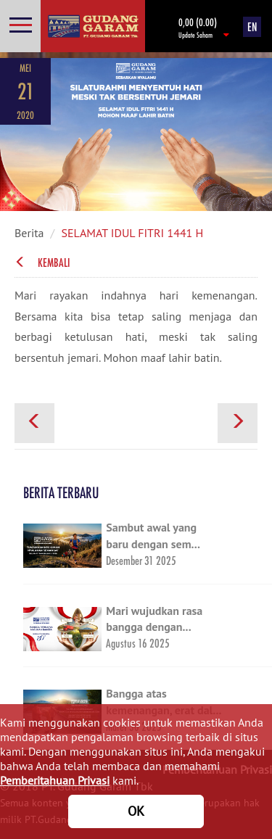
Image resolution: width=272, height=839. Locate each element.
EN (252, 27)
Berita (29, 233)
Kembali (42, 262)
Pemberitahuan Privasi (55, 780)
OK (136, 811)
